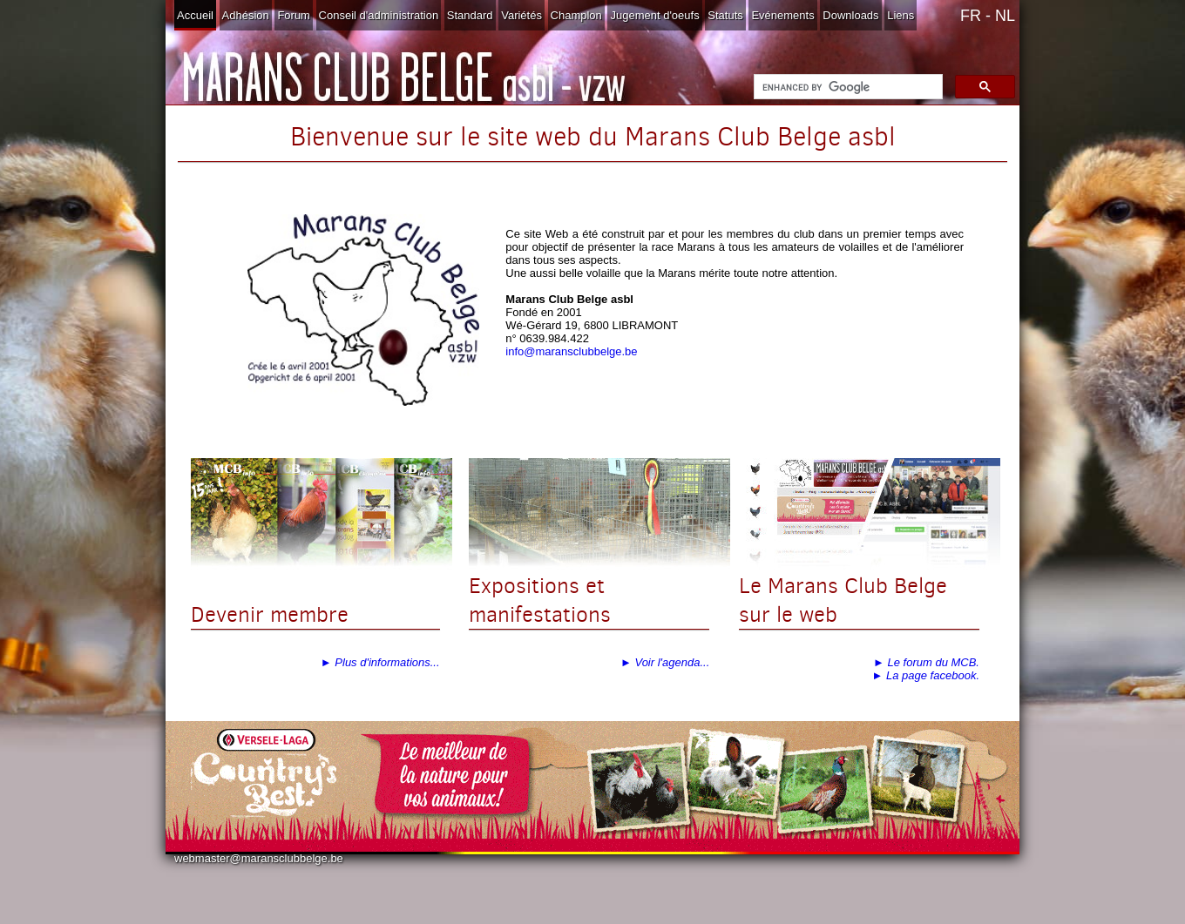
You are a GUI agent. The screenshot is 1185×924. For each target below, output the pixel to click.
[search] (846, 87)
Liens (900, 15)
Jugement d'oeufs (654, 15)
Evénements (782, 15)
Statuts (725, 15)
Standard (470, 15)
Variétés (521, 15)
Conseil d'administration (379, 15)
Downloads (850, 15)
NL (1005, 15)
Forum (293, 15)
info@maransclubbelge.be (571, 351)
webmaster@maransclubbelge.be (258, 858)
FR (970, 15)
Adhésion (245, 15)
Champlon (576, 15)
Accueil (195, 15)
